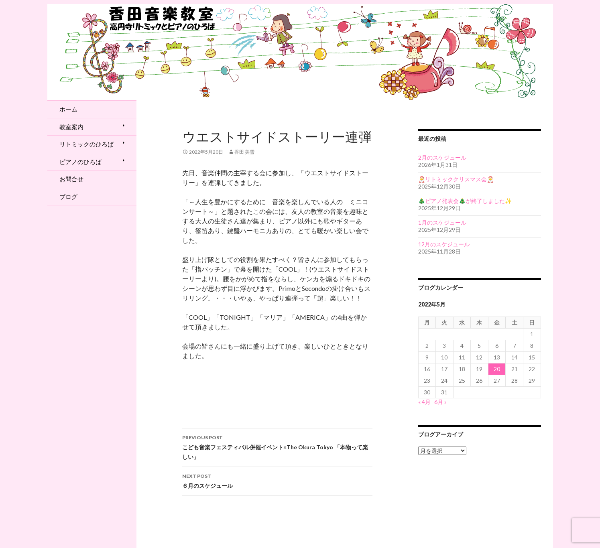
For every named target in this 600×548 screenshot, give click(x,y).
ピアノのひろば (80, 161)
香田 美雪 (244, 152)
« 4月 (424, 401)
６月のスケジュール (277, 480)
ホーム (68, 109)
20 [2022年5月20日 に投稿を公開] (497, 368)
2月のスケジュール (442, 157)
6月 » (440, 401)
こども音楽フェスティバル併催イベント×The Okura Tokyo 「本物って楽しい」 (277, 446)
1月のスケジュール (442, 222)
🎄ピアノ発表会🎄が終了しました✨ (465, 200)
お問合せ (71, 179)
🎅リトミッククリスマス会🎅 (456, 179)
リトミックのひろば (86, 144)
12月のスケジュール (444, 244)
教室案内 (71, 126)
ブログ (68, 196)
